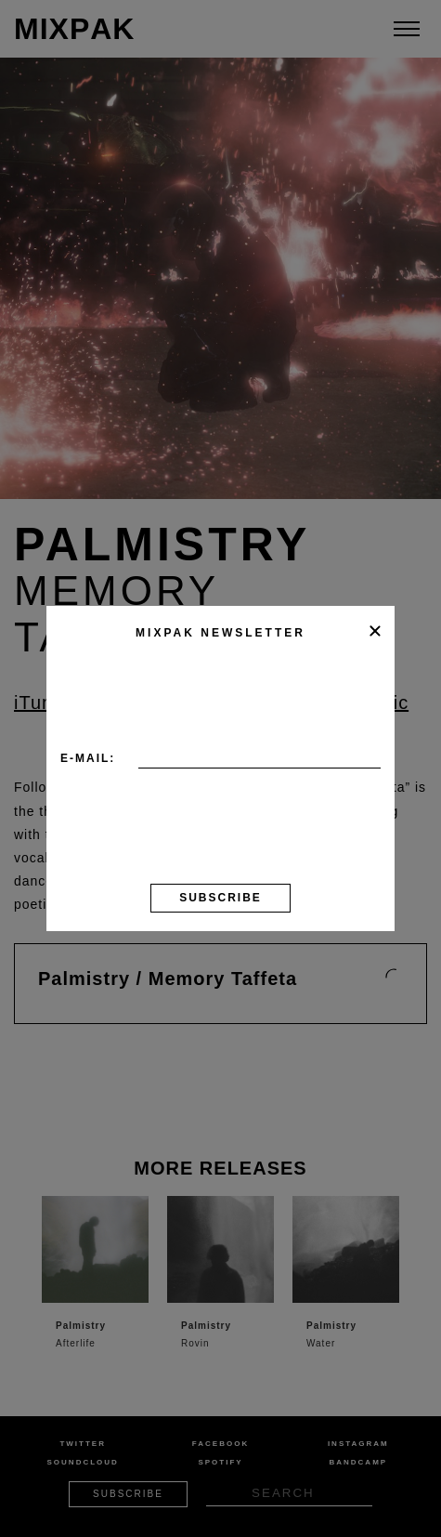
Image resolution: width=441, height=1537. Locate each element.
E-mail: (87, 758)
